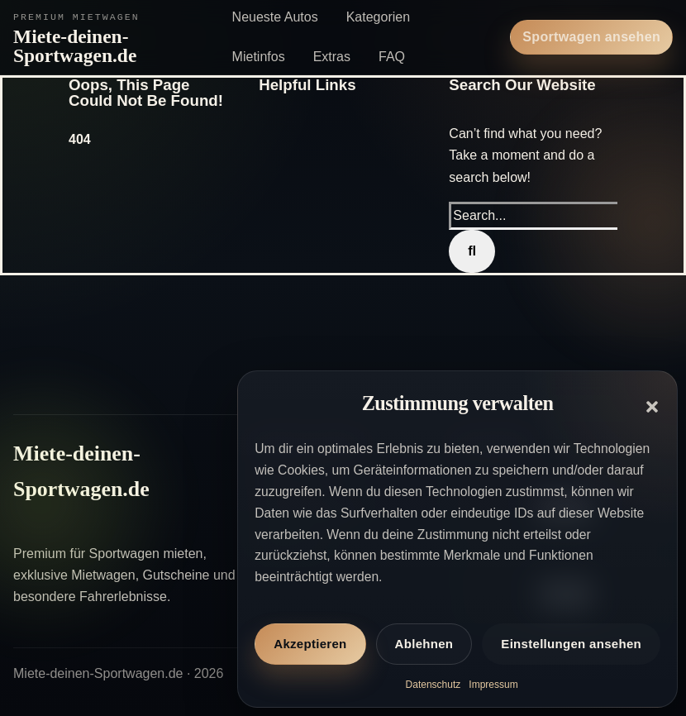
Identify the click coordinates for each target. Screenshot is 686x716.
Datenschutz (433, 684)
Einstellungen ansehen (571, 644)
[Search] (472, 251)
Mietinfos (258, 57)
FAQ (392, 57)
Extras (331, 57)
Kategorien (378, 17)
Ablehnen (424, 644)
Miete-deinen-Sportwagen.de (74, 46)
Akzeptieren (310, 644)
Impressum (493, 684)
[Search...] (535, 216)
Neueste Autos (275, 17)
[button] (652, 407)
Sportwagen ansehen (591, 37)
